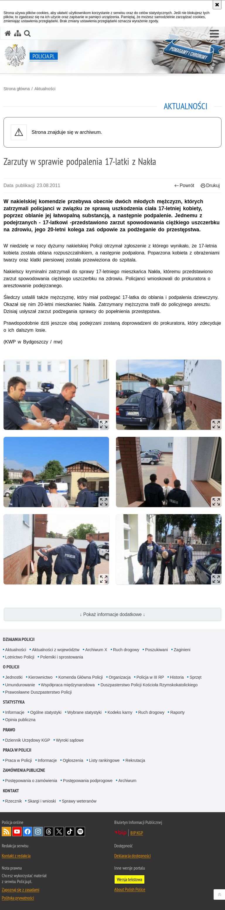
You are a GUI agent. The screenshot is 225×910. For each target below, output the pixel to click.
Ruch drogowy (126, 649)
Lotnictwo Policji (20, 657)
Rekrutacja (135, 760)
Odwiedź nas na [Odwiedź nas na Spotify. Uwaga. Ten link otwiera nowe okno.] (80, 831)
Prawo (9, 730)
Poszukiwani (156, 649)
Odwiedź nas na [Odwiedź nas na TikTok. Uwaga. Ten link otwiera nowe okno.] (69, 831)
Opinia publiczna (20, 719)
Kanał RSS (6, 831)
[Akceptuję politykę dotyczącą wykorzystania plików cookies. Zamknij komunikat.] (217, 4)
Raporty (177, 712)
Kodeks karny (120, 712)
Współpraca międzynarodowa (68, 684)
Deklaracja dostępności (132, 855)
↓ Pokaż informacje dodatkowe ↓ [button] (112, 614)
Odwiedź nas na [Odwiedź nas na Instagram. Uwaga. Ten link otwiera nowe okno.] (38, 831)
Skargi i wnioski (42, 801)
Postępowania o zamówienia (31, 780)
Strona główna (17, 88)
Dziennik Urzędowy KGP (27, 740)
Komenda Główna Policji (80, 677)
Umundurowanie (20, 684)
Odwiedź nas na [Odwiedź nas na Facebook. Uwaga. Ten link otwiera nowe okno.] (27, 831)
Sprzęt (195, 677)
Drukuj (210, 185)
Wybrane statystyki (84, 712)
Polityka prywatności (18, 898)
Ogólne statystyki (46, 712)
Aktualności (44, 88)
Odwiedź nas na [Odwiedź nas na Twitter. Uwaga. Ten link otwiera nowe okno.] (59, 831)
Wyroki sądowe (70, 740)
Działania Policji (19, 639)
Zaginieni (182, 649)
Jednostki (14, 677)
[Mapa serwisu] (17, 33)
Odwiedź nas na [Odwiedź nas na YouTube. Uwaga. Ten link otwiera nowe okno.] (17, 831)
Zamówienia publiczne (24, 770)
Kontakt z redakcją (16, 855)
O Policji (11, 667)
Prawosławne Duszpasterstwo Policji (38, 692)
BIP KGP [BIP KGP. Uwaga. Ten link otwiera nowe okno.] (136, 833)
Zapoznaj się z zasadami (20, 889)
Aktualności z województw (55, 649)
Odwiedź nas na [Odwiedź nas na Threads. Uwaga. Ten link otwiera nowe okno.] (48, 831)
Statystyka (14, 702)
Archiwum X (96, 649)
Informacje (14, 712)
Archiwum (127, 780)
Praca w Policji (17, 750)
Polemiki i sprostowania (61, 657)
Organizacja (120, 677)
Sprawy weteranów (79, 801)
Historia (177, 677)
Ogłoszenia (73, 760)
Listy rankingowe (104, 760)
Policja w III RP (150, 677)
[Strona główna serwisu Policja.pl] (8, 33)
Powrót (184, 185)
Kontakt (11, 791)
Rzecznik (13, 801)
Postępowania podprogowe (87, 780)
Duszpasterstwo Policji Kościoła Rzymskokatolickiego (148, 684)
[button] (214, 34)
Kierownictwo (40, 677)
